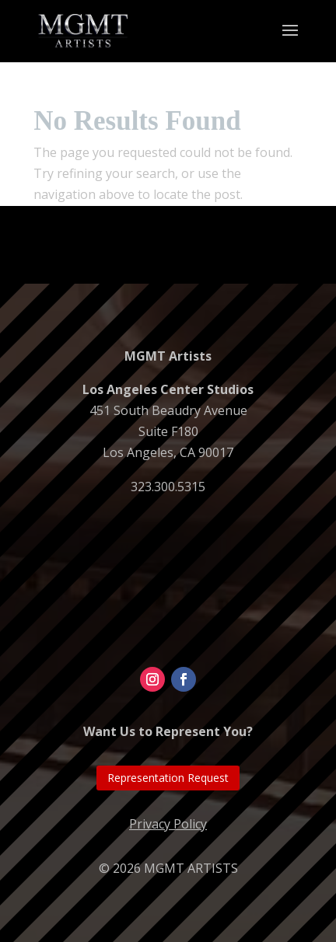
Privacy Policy (168, 823)
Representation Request (168, 777)
